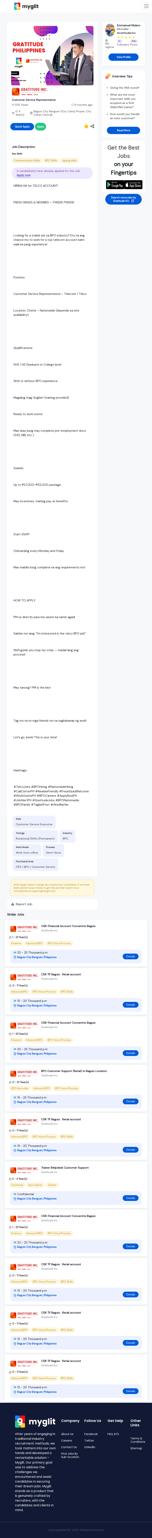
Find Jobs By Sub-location (70, 1455)
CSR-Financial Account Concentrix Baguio (68, 926)
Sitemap (136, 1448)
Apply (40, 126)
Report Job (21, 904)
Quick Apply (22, 126)
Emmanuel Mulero (128, 25)
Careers (66, 1440)
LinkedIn (89, 1447)
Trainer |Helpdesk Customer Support (65, 1167)
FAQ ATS (113, 1434)
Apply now (23, 175)
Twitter (89, 1440)
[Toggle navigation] (146, 6)
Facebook (91, 1434)
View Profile (124, 57)
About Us (67, 1434)
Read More (123, 130)
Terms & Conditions (137, 1440)
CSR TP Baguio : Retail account (61, 974)
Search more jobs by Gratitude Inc (123, 199)
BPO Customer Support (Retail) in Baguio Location (74, 1071)
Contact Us (69, 1447)
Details (130, 956)
